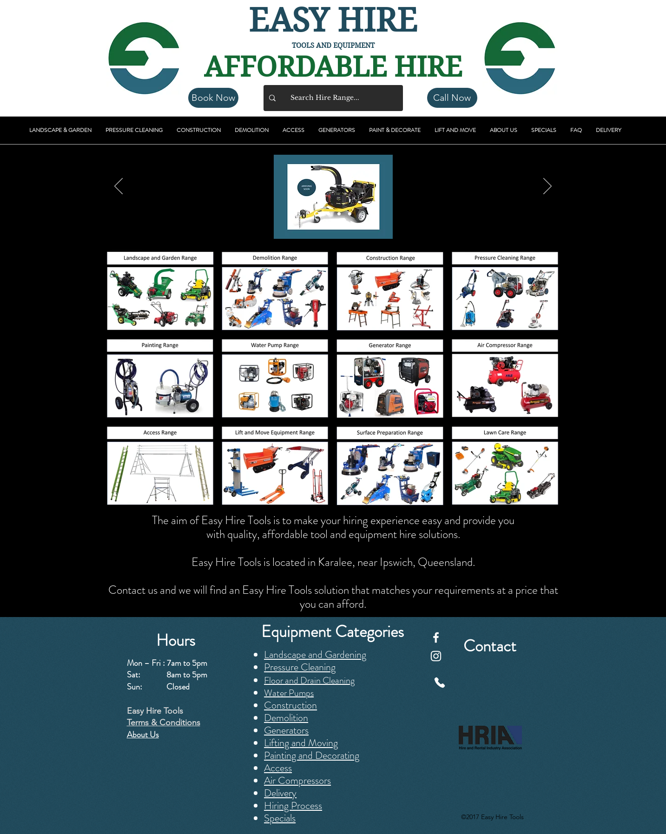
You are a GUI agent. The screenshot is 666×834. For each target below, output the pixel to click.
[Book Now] (213, 98)
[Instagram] (436, 656)
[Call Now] (452, 98)
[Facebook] (436, 637)
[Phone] (439, 682)
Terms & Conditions (163, 722)
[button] (60, 130)
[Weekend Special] (349, 214)
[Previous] (118, 187)
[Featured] (328, 214)
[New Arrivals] (316, 214)
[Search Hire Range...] (332, 98)
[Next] (547, 187)
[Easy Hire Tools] (339, 214)
